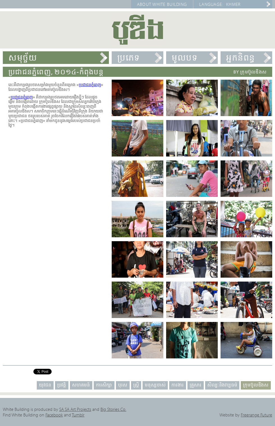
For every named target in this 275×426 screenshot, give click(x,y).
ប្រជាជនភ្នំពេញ (90, 84)
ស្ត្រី (136, 385)
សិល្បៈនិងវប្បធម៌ (222, 385)
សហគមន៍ (81, 385)
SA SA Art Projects (75, 409)
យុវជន (45, 385)
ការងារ (177, 385)
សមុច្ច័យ (22, 57)
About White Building (162, 4)
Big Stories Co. (113, 409)
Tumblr (78, 415)
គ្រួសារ (195, 385)
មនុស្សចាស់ (155, 385)
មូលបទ (185, 57)
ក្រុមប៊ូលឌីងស (256, 385)
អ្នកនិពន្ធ (240, 57)
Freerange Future (256, 415)
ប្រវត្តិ (61, 385)
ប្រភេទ (128, 57)
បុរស (122, 385)
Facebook (54, 415)
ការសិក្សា (104, 385)
